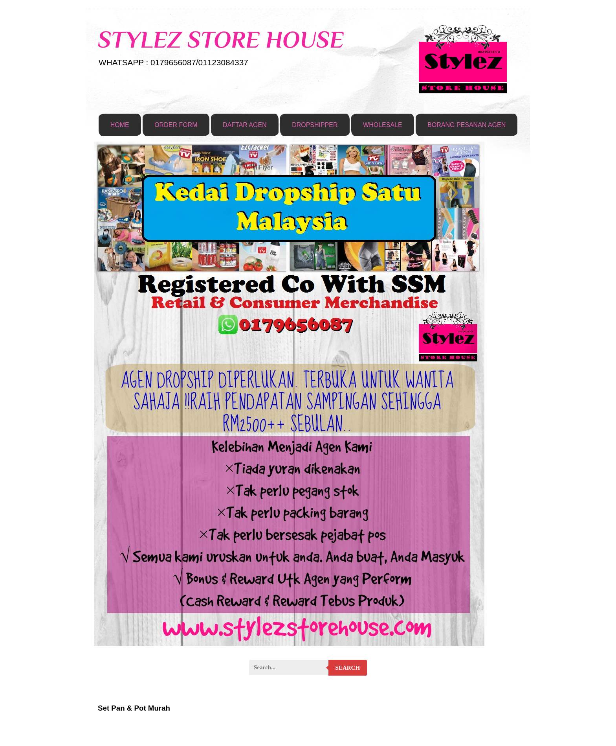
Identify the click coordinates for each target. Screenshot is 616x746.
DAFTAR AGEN (245, 125)
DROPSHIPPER (314, 125)
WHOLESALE (382, 125)
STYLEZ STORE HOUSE (221, 39)
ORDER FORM (175, 125)
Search (348, 668)
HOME (119, 125)
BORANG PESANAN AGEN (466, 125)
